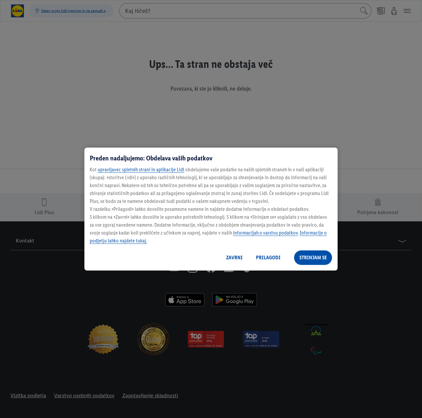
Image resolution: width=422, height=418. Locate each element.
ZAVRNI (234, 257)
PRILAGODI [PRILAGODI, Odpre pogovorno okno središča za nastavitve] (268, 257)
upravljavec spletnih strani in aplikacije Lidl (141, 169)
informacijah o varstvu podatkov (265, 233)
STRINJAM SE (313, 257)
